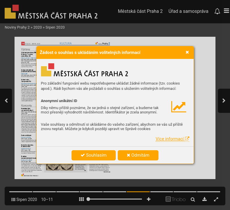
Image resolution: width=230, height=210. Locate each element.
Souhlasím (93, 155)
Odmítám (138, 155)
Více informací (172, 138)
